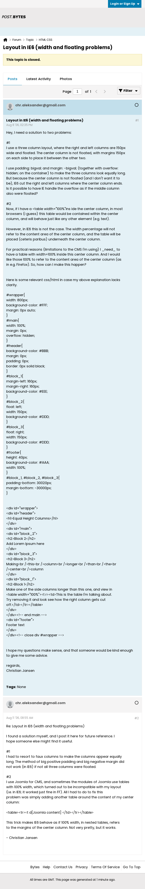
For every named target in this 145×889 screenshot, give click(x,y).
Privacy (82, 867)
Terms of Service (105, 867)
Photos (66, 78)
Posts (12, 78)
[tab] (12, 79)
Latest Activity (38, 78)
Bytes (35, 867)
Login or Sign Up (124, 4)
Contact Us (62, 867)
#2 (136, 718)
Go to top (131, 867)
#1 (137, 120)
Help (46, 867)
